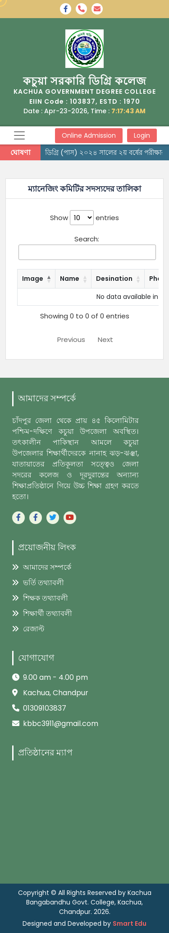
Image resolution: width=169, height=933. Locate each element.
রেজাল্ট (28, 629)
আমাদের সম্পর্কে (41, 567)
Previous (71, 339)
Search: (87, 247)
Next (105, 339)
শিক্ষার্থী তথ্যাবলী (42, 613)
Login (142, 135)
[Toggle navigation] (19, 135)
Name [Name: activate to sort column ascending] (69, 278)
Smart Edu (129, 923)
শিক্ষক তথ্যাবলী (40, 598)
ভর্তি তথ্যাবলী (38, 582)
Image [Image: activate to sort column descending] (32, 278)
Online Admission (89, 135)
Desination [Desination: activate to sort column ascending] (114, 278)
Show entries (84, 217)
